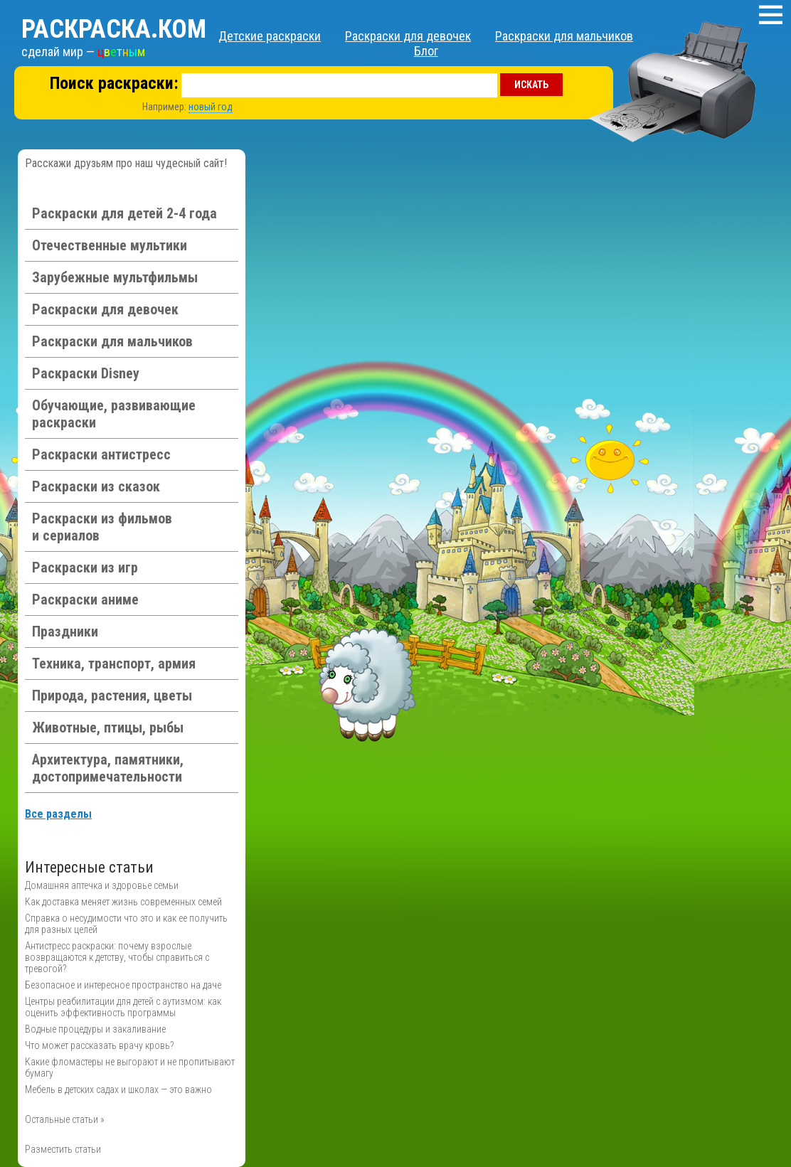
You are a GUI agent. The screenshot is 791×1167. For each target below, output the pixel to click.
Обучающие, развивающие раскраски (114, 414)
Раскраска (113, 29)
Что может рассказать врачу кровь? (99, 1045)
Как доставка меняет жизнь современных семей (123, 901)
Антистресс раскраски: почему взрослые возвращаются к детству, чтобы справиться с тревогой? (117, 957)
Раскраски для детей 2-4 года (124, 213)
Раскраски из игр (85, 567)
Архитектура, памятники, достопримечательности (108, 768)
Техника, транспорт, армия (114, 663)
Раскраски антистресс (101, 454)
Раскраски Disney (85, 373)
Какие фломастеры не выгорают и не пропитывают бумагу (130, 1067)
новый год (211, 106)
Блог (426, 50)
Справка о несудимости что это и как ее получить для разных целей (126, 923)
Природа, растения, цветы (112, 695)
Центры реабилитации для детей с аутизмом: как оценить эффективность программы (123, 1007)
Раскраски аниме (85, 599)
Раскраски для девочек (408, 35)
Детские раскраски (269, 35)
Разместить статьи (63, 1149)
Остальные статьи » (65, 1119)
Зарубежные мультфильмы (115, 277)
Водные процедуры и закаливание (95, 1029)
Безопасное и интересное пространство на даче (123, 985)
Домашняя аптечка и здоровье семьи (102, 885)
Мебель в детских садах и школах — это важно (118, 1089)
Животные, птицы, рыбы (108, 727)
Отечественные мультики (109, 245)
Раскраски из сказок (96, 486)
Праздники (65, 631)
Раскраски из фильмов (102, 527)
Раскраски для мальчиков (564, 35)
